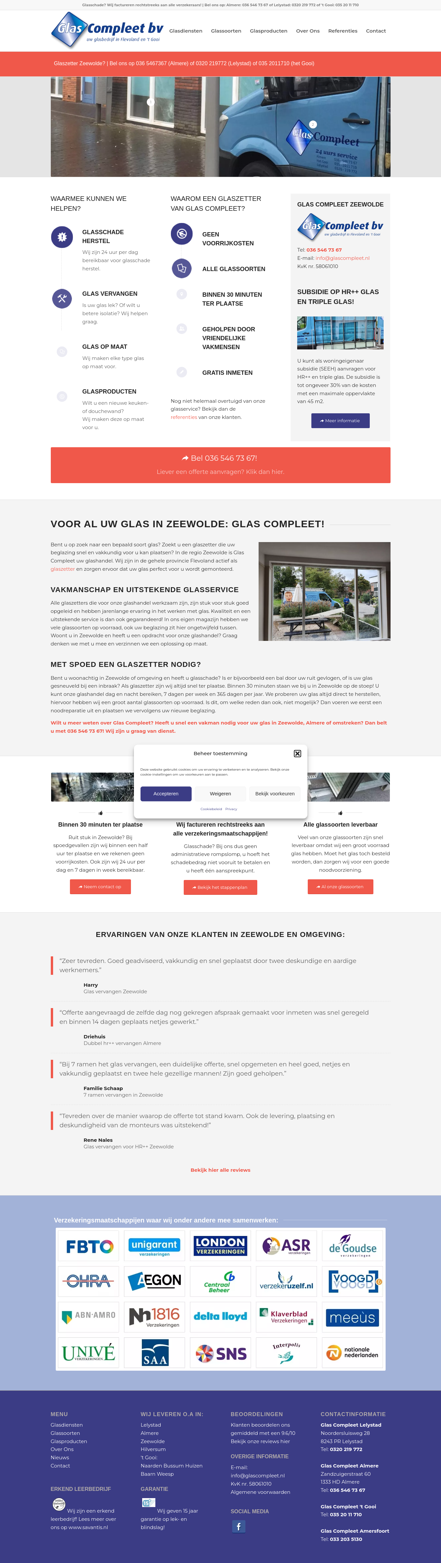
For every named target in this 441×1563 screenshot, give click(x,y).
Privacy (231, 809)
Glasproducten (69, 1441)
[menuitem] (185, 30)
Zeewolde (153, 1441)
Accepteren (165, 794)
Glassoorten (65, 1433)
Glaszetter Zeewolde (78, 63)
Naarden (151, 1466)
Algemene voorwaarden (260, 1492)
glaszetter (63, 569)
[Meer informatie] (340, 420)
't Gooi (148, 1457)
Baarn (148, 1474)
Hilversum (153, 1449)
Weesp (165, 1474)
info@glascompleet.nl (343, 258)
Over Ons (62, 1449)
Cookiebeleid (211, 809)
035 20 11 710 (346, 1514)
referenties (184, 417)
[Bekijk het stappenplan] (220, 887)
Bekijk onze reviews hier (260, 1441)
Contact (60, 1466)
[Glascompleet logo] (107, 30)
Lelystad (151, 1425)
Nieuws (60, 1457)
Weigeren (220, 794)
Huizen (194, 1466)
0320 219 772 (346, 1449)
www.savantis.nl (88, 1527)
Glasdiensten (67, 1425)
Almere (315, 723)
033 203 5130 (346, 1539)
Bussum (173, 1466)
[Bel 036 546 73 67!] (221, 465)
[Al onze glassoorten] (340, 886)
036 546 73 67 (324, 250)
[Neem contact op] (100, 886)
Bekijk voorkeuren (275, 794)
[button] (297, 754)
